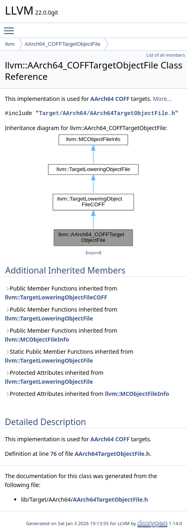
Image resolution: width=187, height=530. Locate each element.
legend (93, 252)
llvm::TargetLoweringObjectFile (49, 318)
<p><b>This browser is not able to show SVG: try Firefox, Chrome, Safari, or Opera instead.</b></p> (93, 190)
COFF (122, 99)
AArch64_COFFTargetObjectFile (62, 44)
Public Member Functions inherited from (61, 292)
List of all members (166, 55)
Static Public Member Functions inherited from (69, 356)
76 (53, 453)
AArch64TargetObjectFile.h (112, 453)
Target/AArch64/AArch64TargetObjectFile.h (107, 113)
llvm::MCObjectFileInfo (37, 339)
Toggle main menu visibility (11, 27)
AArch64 (102, 99)
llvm (10, 44)
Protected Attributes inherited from (54, 377)
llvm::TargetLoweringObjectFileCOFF (56, 297)
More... (162, 99)
